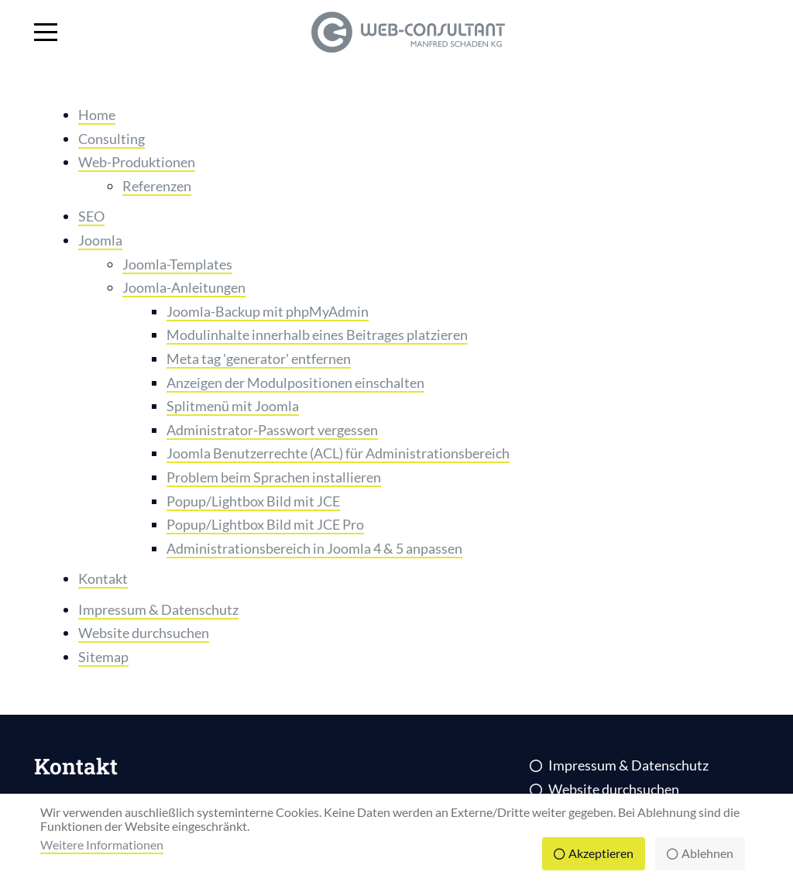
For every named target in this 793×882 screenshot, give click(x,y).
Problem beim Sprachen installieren (273, 477)
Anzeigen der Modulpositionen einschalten (295, 382)
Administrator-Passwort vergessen (272, 429)
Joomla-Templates (177, 264)
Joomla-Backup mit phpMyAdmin (267, 311)
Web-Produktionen (136, 161)
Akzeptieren (600, 853)
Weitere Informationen (101, 844)
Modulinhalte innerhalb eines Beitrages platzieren (317, 334)
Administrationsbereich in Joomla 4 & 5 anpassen (314, 548)
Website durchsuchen (143, 632)
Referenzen (156, 185)
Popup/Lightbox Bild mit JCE (253, 501)
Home (96, 114)
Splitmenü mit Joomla (232, 405)
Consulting (111, 138)
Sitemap (103, 656)
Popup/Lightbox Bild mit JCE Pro (265, 524)
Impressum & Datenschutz (158, 609)
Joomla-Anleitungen (183, 287)
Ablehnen (707, 853)
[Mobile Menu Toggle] (45, 32)
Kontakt (103, 578)
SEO (91, 216)
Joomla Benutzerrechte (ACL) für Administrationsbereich (338, 453)
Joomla (100, 240)
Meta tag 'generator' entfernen (258, 358)
